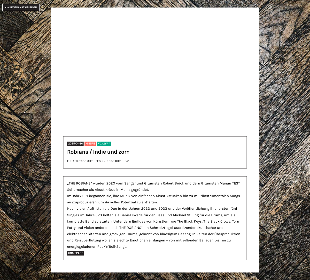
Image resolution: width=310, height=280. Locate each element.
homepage (75, 253)
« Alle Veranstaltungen (21, 7)
